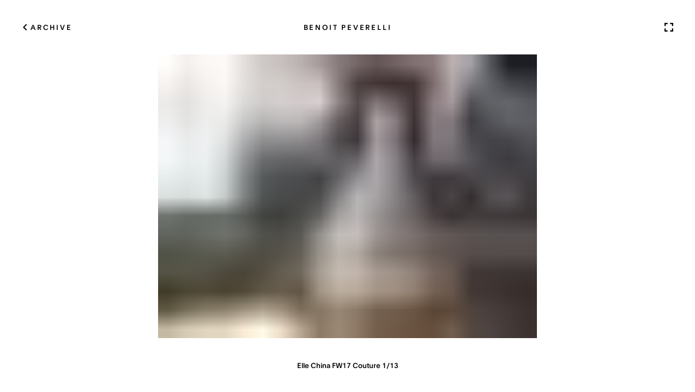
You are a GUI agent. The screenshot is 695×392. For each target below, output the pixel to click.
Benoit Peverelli (348, 27)
